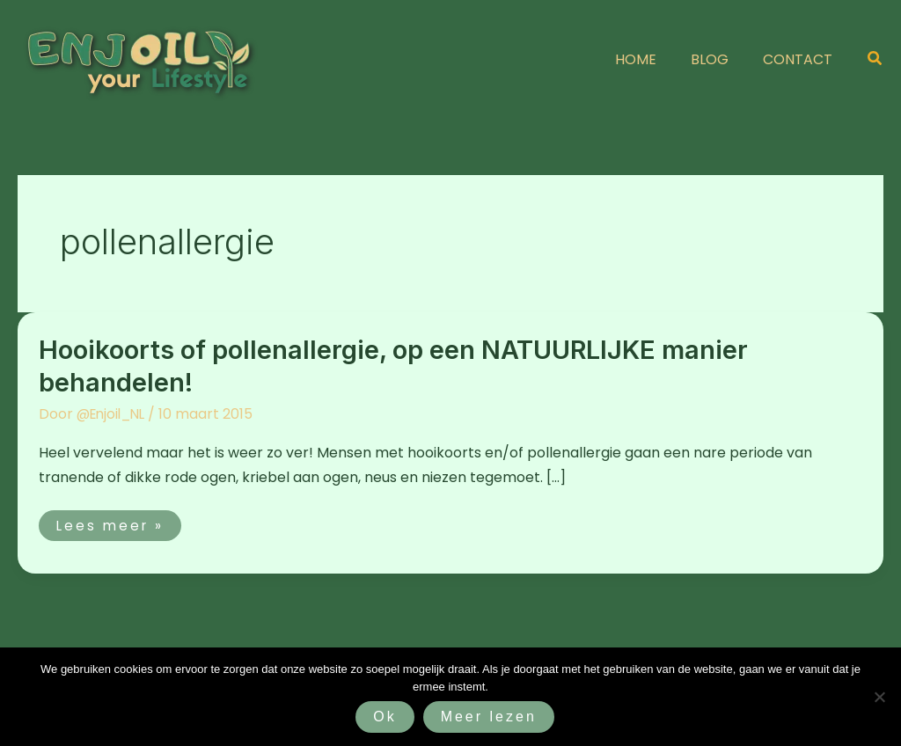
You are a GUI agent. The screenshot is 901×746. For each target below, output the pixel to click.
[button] (875, 60)
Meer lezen (489, 716)
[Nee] (879, 697)
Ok (384, 716)
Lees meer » (120, 523)
